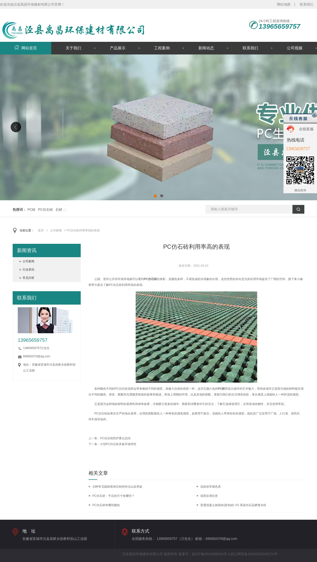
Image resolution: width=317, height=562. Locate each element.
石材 (58, 209)
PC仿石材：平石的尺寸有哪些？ (113, 496)
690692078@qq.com (36, 356)
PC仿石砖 (45, 209)
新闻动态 (206, 48)
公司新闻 (56, 230)
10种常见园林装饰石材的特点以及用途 (117, 486)
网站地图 (284, 4)
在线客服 (306, 129)
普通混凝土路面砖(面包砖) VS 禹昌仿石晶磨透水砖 (233, 505)
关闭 (314, 115)
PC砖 (31, 209)
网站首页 (25, 48)
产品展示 (117, 48)
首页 (41, 230)
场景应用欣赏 (209, 496)
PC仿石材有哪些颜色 (106, 505)
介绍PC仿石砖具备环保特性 (118, 444)
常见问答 (28, 278)
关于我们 (73, 48)
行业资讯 (28, 269)
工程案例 (162, 48)
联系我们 (306, 4)
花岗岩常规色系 (210, 486)
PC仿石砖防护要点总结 (115, 438)
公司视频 (294, 48)
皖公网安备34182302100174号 (254, 554)
